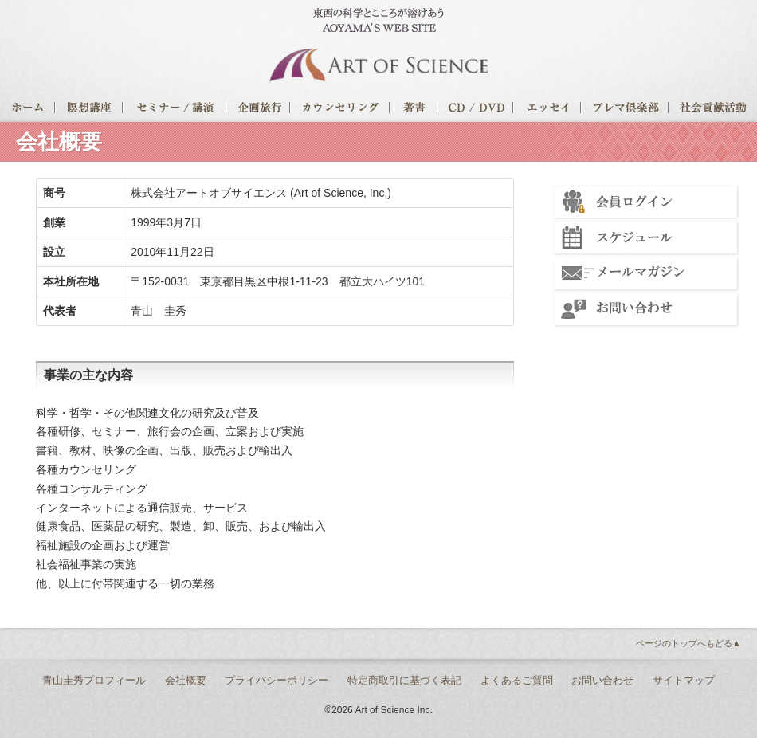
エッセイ (548, 110)
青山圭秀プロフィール (94, 680)
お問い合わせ (645, 309)
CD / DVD (476, 110)
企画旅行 (259, 110)
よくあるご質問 (516, 680)
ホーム (28, 110)
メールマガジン (645, 273)
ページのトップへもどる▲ (688, 643)
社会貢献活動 (713, 110)
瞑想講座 (90, 110)
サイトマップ (684, 680)
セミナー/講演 (175, 110)
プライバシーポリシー (276, 680)
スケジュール (645, 237)
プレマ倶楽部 (625, 110)
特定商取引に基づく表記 (404, 680)
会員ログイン (645, 202)
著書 (414, 110)
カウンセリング (340, 110)
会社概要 (185, 680)
